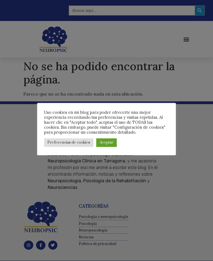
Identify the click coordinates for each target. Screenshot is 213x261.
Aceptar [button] (106, 142)
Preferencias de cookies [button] (68, 142)
